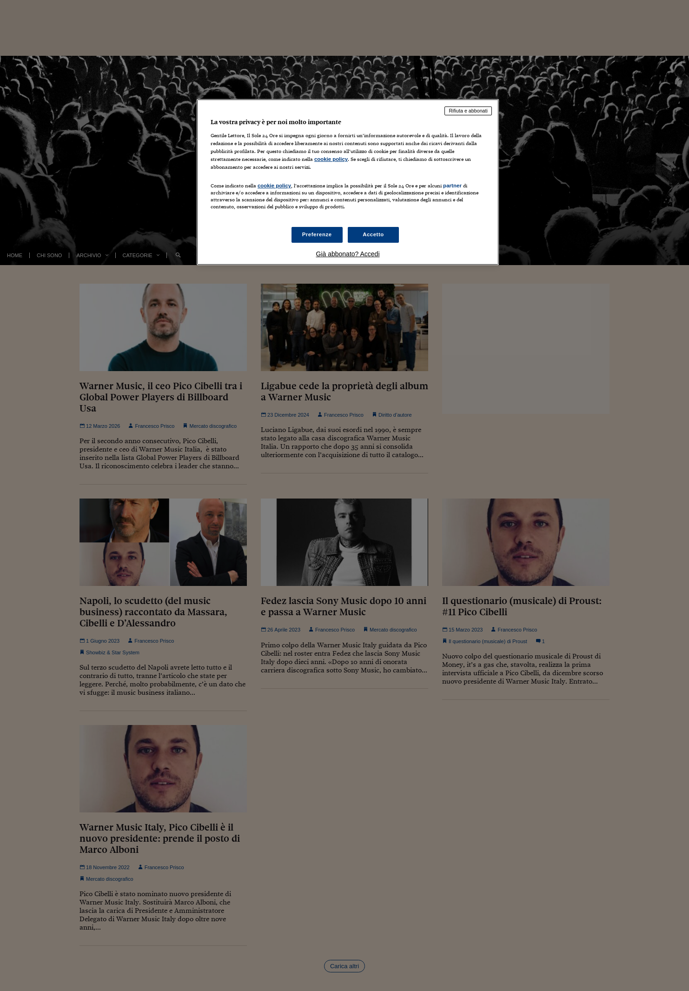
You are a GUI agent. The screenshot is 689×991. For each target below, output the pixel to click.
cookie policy (331, 159)
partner (452, 185)
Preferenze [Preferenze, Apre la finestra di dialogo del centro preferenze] (317, 234)
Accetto (373, 234)
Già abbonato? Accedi (348, 254)
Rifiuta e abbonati (468, 110)
